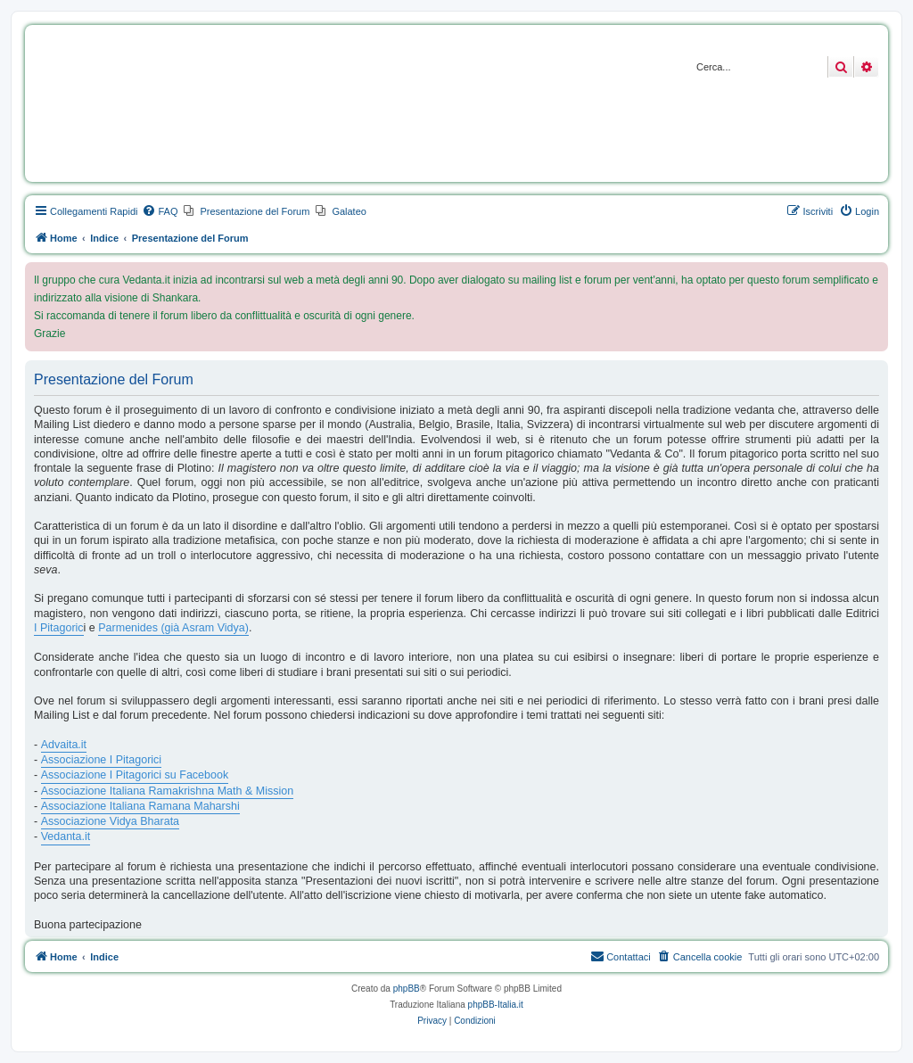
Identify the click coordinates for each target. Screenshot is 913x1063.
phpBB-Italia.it (495, 1004)
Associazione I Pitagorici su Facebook (135, 775)
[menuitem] (159, 211)
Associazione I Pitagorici (101, 760)
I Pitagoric (59, 628)
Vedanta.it (66, 836)
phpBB (406, 988)
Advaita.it (63, 744)
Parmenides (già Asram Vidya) (173, 628)
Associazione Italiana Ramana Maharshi (140, 806)
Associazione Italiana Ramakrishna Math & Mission (167, 791)
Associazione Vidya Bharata (110, 821)
